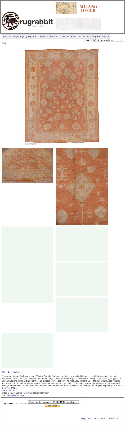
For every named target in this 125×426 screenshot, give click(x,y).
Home (5, 36)
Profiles (53, 36)
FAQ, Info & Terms (96, 418)
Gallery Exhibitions (98, 36)
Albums (82, 36)
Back (4, 43)
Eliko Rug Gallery (11, 372)
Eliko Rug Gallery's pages (13, 395)
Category (42, 36)
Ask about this (8, 390)
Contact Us (113, 418)
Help (83, 418)
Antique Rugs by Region (23, 36)
